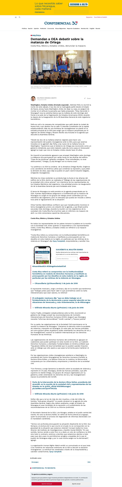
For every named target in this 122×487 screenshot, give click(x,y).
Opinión (36, 28)
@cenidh (36, 384)
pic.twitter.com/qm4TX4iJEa (44, 388)
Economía (50, 28)
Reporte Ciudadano (73, 28)
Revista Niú (84, 28)
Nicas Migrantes (60, 28)
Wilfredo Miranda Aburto (47, 98)
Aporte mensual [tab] (47, 484)
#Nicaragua (85, 302)
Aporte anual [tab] (76, 484)
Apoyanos (89, 17)
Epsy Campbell (59, 241)
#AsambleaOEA (39, 266)
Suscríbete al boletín (100, 17)
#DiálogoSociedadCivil (56, 266)
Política (24, 28)
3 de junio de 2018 (70, 283)
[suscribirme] (61, 7)
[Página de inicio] (61, 23)
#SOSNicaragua (63, 386)
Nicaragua (35, 462)
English (92, 28)
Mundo (98, 28)
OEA (89, 462)
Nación (30, 28)
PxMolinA (43, 28)
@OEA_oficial (50, 386)
